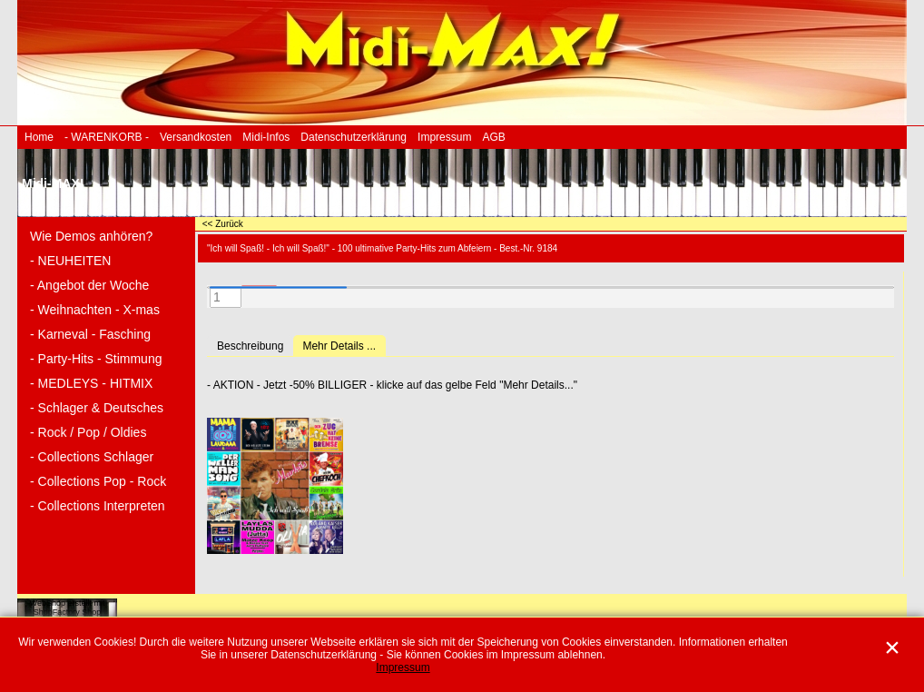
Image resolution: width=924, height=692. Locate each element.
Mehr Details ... (339, 346)
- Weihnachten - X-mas (95, 309)
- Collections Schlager (91, 457)
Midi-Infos (266, 137)
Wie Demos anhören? (91, 236)
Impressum (444, 137)
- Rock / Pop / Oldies (88, 432)
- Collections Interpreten (97, 506)
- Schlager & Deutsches (96, 407)
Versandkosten (195, 137)
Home (39, 137)
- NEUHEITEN (70, 260)
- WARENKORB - (106, 137)
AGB (493, 137)
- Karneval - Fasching (90, 334)
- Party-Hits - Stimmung (96, 358)
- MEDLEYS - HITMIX (91, 383)
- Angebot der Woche (89, 285)
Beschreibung (250, 346)
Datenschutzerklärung (353, 137)
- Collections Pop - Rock (98, 481)
